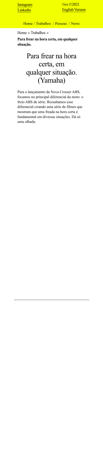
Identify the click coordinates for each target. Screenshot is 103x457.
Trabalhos (44, 24)
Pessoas (61, 24)
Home (28, 24)
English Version (73, 9)
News (75, 24)
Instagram (24, 5)
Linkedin (24, 10)
